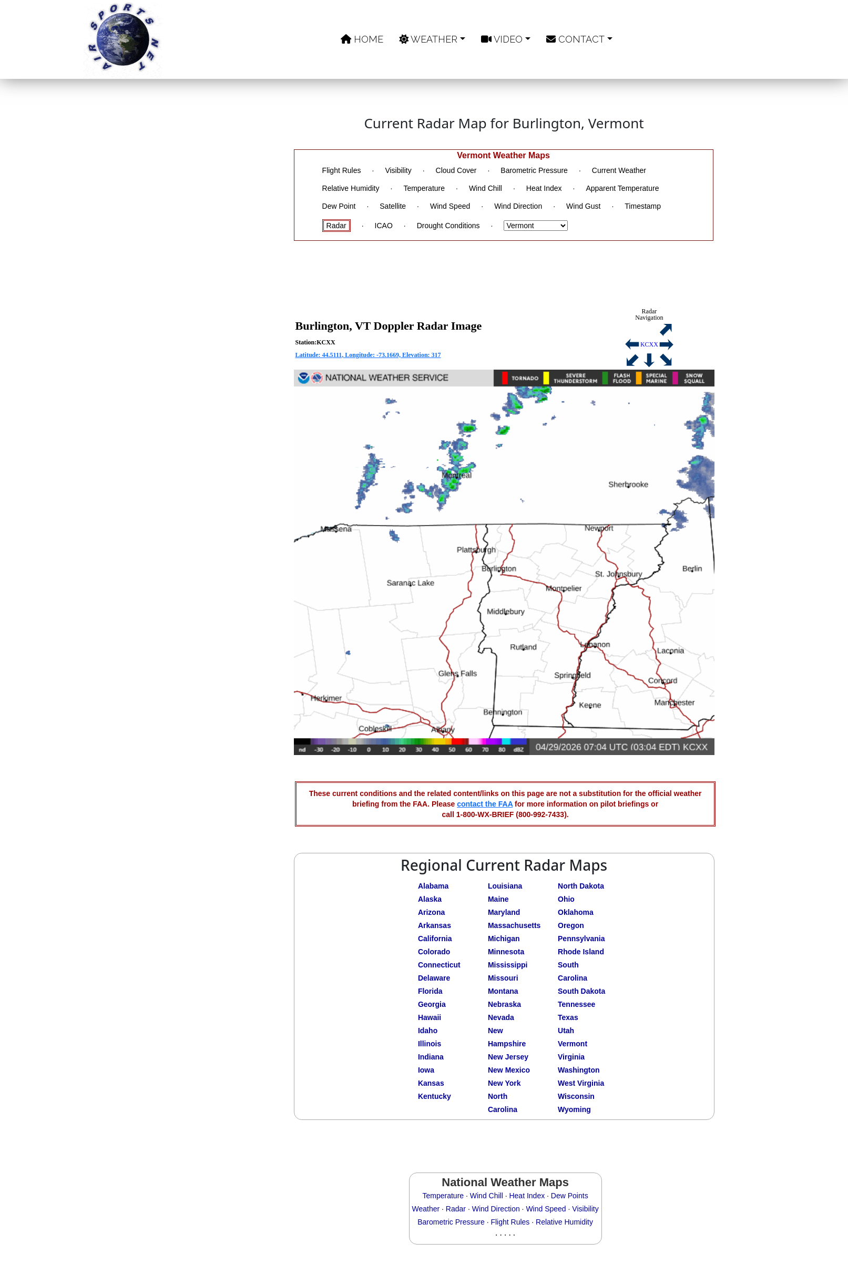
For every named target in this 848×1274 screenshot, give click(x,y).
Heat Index (544, 188)
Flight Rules (341, 170)
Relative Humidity (351, 188)
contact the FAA (485, 804)
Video (502, 39)
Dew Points (569, 1195)
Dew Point (339, 206)
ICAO (384, 225)
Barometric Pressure (534, 170)
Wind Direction (518, 206)
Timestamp (643, 206)
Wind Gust (583, 206)
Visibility (398, 170)
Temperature (424, 188)
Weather (428, 39)
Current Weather (619, 170)
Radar (336, 225)
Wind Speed (450, 206)
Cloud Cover (456, 170)
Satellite (393, 206)
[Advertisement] (211, 453)
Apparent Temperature (622, 188)
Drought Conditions (448, 225)
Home (362, 39)
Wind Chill (485, 188)
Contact (575, 39)
